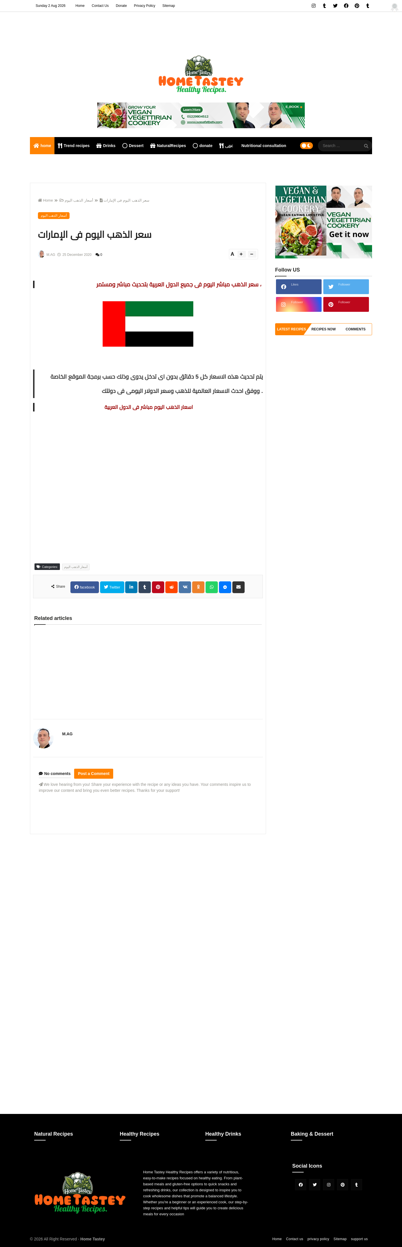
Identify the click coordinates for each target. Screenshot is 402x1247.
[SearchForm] (366, 146)
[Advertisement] (148, 878)
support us (359, 1239)
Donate (121, 6)
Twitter (114, 587)
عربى (226, 145)
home (42, 145)
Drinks (105, 145)
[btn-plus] (241, 254)
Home (80, 6)
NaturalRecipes (168, 145)
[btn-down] (252, 254)
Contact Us (100, 6)
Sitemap (169, 6)
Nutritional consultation (263, 145)
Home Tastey (92, 1239)
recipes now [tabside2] (323, 329)
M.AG (67, 734)
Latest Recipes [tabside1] (291, 329)
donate (202, 145)
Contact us (294, 1239)
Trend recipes (74, 145)
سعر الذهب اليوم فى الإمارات (124, 200)
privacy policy (318, 1239)
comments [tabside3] (356, 329)
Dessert (132, 145)
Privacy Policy (144, 6)
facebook (87, 587)
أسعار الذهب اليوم (76, 200)
